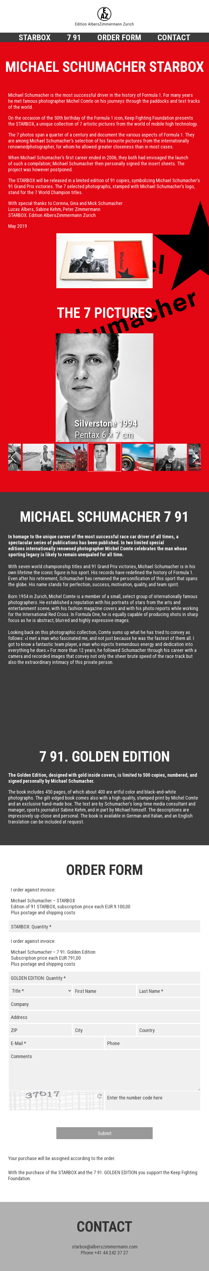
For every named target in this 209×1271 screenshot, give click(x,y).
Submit (105, 1093)
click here (99, 1056)
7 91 (74, 37)
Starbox (35, 37)
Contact (174, 37)
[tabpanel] (104, 387)
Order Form (119, 37)
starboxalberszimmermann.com (104, 1206)
